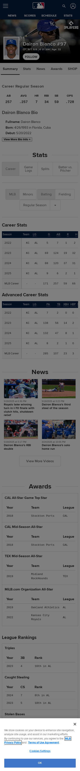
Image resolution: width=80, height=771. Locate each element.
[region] (40, 744)
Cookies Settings (39, 751)
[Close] (75, 724)
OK (40, 763)
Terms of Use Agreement (43, 742)
